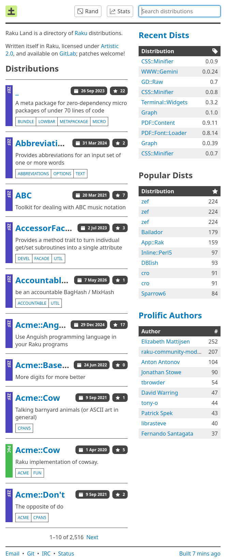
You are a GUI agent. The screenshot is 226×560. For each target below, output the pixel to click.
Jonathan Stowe (161, 372)
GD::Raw (152, 82)
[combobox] (180, 11)
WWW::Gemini (159, 71)
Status (66, 553)
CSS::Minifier (157, 61)
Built (200, 553)
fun (37, 473)
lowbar (46, 121)
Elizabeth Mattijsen (165, 341)
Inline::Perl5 (156, 252)
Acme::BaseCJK (45, 364)
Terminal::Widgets (164, 102)
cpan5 (24, 428)
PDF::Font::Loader (164, 133)
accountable (32, 303)
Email (12, 553)
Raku (81, 33)
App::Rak (152, 242)
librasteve (153, 423)
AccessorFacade (47, 227)
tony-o (149, 403)
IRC (46, 553)
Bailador (152, 232)
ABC (23, 195)
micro (99, 121)
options (62, 174)
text (80, 174)
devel (24, 258)
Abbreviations (43, 143)
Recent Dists (164, 35)
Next (92, 537)
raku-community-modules (174, 351)
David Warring (159, 392)
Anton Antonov (160, 362)
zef (145, 201)
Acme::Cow (37, 397)
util (58, 258)
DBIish (149, 263)
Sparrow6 (153, 293)
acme (23, 473)
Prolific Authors (170, 315)
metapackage (74, 121)
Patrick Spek (157, 413)
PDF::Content (158, 122)
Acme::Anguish (45, 324)
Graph (149, 112)
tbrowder (153, 382)
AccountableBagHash (58, 280)
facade (42, 258)
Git (30, 553)
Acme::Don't (40, 494)
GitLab (67, 53)
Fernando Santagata (167, 433)
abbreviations (33, 174)
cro (145, 273)
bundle (26, 121)
